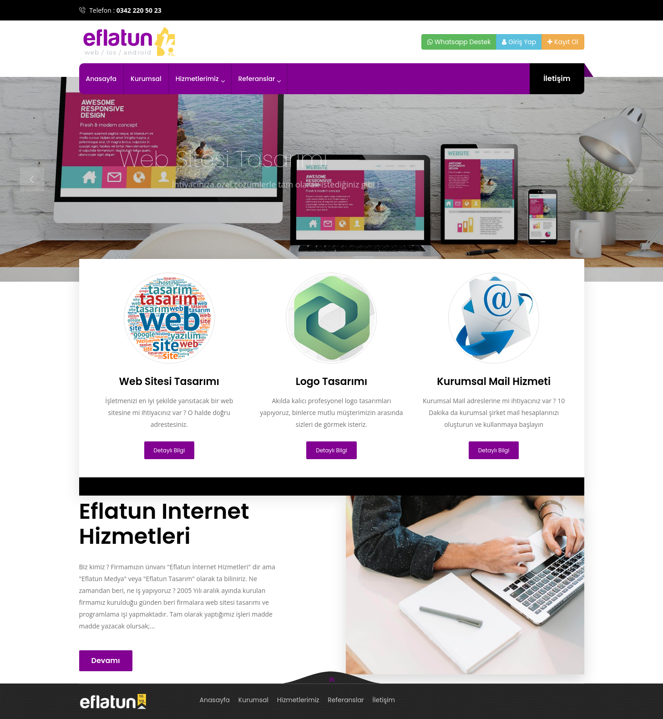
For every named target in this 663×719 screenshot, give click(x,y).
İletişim (556, 78)
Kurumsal (146, 78)
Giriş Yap (519, 41)
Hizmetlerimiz (200, 78)
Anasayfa (101, 78)
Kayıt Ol (562, 41)
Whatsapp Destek (459, 41)
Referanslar (259, 78)
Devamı (105, 660)
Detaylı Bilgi (169, 450)
